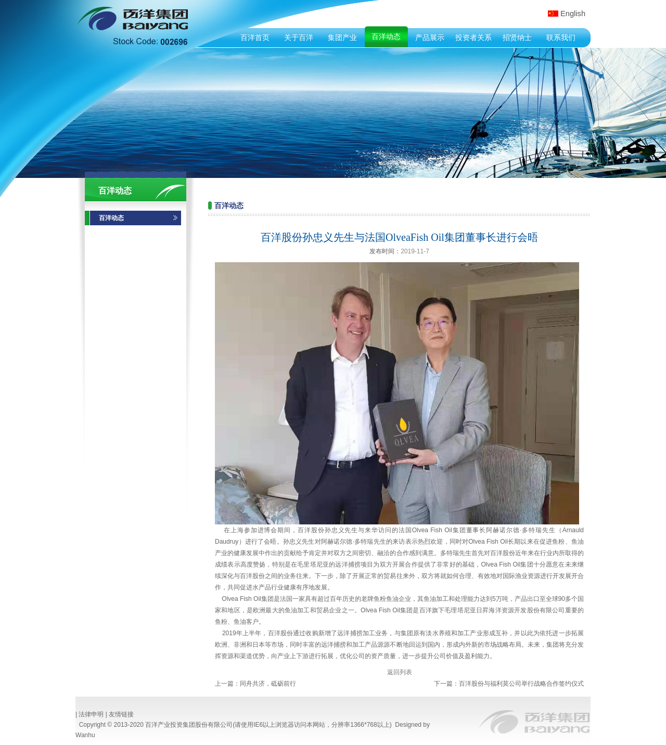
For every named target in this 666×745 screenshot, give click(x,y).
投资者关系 (473, 37)
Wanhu (85, 735)
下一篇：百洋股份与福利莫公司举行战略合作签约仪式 (509, 683)
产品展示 (429, 37)
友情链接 (121, 714)
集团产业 (342, 37)
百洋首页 (255, 37)
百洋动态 (386, 36)
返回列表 (399, 672)
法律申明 (91, 714)
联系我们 (560, 37)
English (572, 13)
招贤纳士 (517, 37)
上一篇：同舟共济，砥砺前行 (255, 683)
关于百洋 (298, 37)
